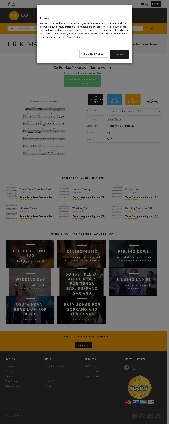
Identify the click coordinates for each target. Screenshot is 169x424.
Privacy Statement (75, 37)
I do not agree (93, 53)
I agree (119, 54)
